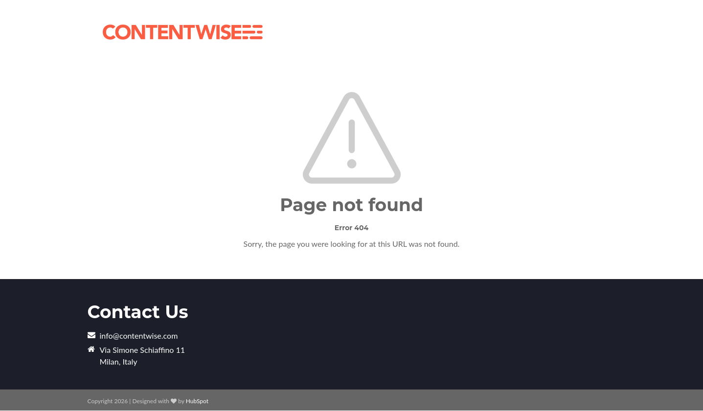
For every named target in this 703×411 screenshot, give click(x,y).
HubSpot (197, 401)
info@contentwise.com (139, 335)
